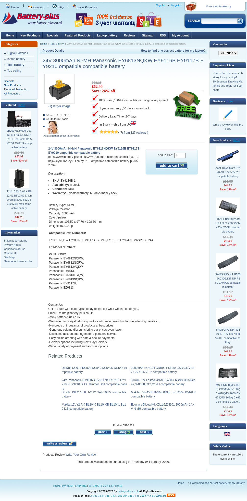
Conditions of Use (14, 248)
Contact (35, 7)
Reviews (130, 35)
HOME (57, 486)
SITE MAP (94, 486)
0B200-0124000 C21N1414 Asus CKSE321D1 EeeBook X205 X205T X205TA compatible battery (19, 139)
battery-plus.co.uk (128, 491)
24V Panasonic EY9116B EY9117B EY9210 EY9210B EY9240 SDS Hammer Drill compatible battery (94, 384)
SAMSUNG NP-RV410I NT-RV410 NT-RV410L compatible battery (228, 336)
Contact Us (10, 253)
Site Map (9, 257)
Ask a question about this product (61, 135)
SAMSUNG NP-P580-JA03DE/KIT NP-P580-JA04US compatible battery (228, 280)
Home (12, 7)
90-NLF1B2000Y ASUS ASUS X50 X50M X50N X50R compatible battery (227, 225)
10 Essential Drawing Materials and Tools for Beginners (228, 85)
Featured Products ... (16, 89)
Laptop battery (107, 35)
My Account (180, 35)
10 (120, 486)
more (21, 105)
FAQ (57, 7)
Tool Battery (57, 43)
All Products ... (12, 93)
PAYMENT (68, 486)
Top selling (14, 70)
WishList (161, 496)
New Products (30, 35)
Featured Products (78, 35)
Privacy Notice (12, 244)
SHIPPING (81, 486)
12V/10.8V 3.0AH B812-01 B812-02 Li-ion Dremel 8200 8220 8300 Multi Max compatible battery (19, 200)
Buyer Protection (85, 7)
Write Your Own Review (80, 454)
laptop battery (16, 59)
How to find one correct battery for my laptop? (173, 50)
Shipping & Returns (15, 240)
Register (176, 5)
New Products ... (14, 85)
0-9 (153, 496)
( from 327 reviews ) (135, 132)
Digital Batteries (17, 53)
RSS (163, 35)
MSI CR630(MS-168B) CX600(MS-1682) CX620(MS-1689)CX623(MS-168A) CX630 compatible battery (227, 393)
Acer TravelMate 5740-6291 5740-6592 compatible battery (227, 172)
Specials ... (10, 81)
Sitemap (147, 35)
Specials (52, 35)
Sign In (160, 5)
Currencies (220, 44)
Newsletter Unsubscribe (18, 261)
